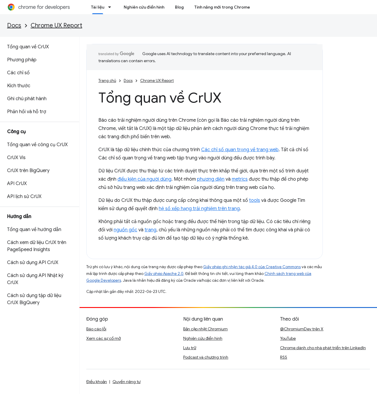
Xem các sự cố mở (103, 338)
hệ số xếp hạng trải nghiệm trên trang (199, 209)
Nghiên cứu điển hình (144, 7)
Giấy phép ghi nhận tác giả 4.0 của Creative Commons (252, 266)
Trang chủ (107, 80)
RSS (283, 357)
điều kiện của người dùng (144, 179)
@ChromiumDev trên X (301, 329)
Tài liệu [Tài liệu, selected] (97, 7)
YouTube (288, 338)
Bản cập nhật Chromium (205, 329)
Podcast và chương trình (205, 357)
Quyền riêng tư (126, 381)
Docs (14, 25)
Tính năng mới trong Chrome (222, 7)
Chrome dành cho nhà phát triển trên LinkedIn (323, 347)
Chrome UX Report (56, 25)
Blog (179, 7)
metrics (240, 179)
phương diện (210, 179)
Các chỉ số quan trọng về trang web (240, 150)
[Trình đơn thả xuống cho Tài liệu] (111, 7)
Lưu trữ (189, 347)
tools (254, 200)
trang (150, 230)
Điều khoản (96, 381)
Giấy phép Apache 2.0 (163, 273)
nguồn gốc (125, 230)
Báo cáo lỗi (96, 329)
